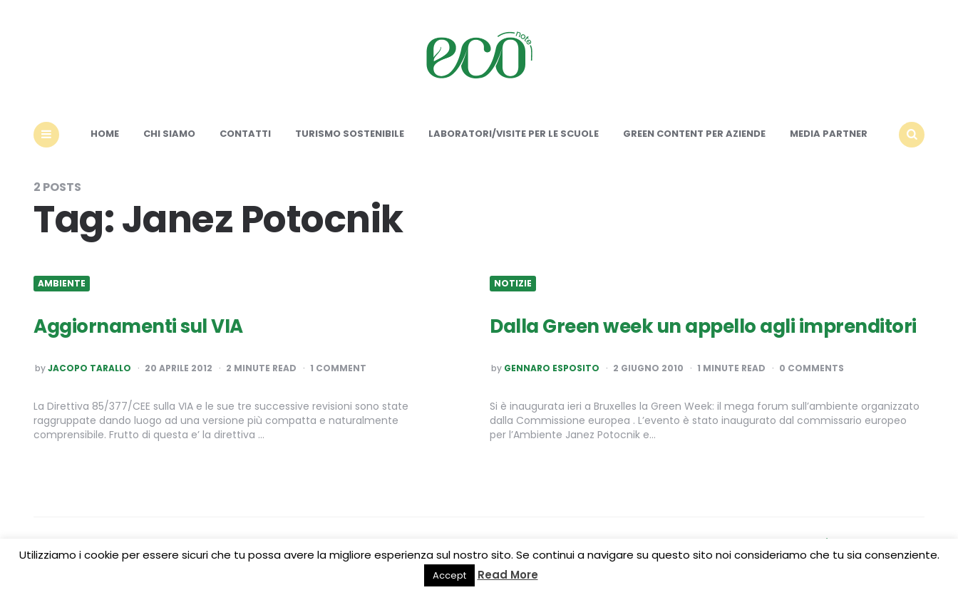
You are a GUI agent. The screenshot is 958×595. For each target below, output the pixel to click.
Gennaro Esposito (551, 368)
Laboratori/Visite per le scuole (513, 133)
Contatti (245, 133)
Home (105, 133)
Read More (508, 574)
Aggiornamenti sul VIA (138, 326)
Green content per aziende (694, 133)
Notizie (513, 284)
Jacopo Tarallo (89, 368)
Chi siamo (169, 133)
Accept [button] (449, 575)
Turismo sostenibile (349, 133)
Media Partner (828, 133)
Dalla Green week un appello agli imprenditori (703, 326)
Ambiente (62, 284)
